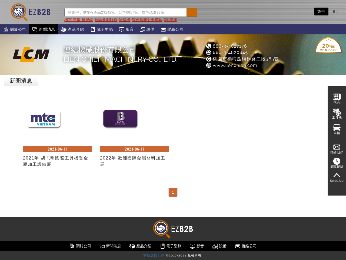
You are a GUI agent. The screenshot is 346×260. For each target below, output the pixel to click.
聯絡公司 (172, 29)
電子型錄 (101, 29)
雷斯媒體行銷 (154, 255)
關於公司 (14, 29)
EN (336, 11)
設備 (147, 29)
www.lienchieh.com (231, 65)
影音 (126, 29)
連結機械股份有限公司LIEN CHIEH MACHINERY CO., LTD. (121, 54)
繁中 (321, 11)
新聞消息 (43, 29)
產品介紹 (72, 29)
